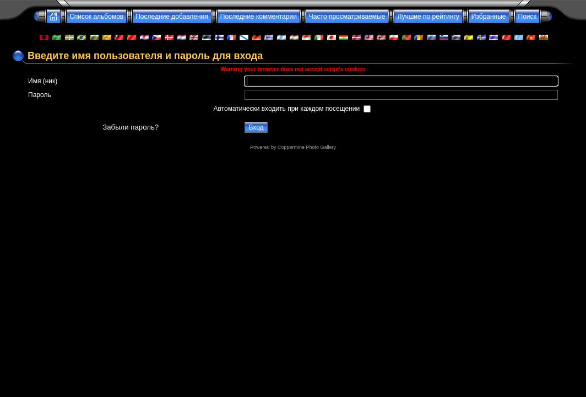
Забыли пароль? (130, 127)
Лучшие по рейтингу (428, 16)
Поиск (527, 16)
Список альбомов (96, 16)
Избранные (488, 16)
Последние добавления (171, 16)
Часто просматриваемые (347, 16)
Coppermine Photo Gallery (307, 147)
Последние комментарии (258, 16)
